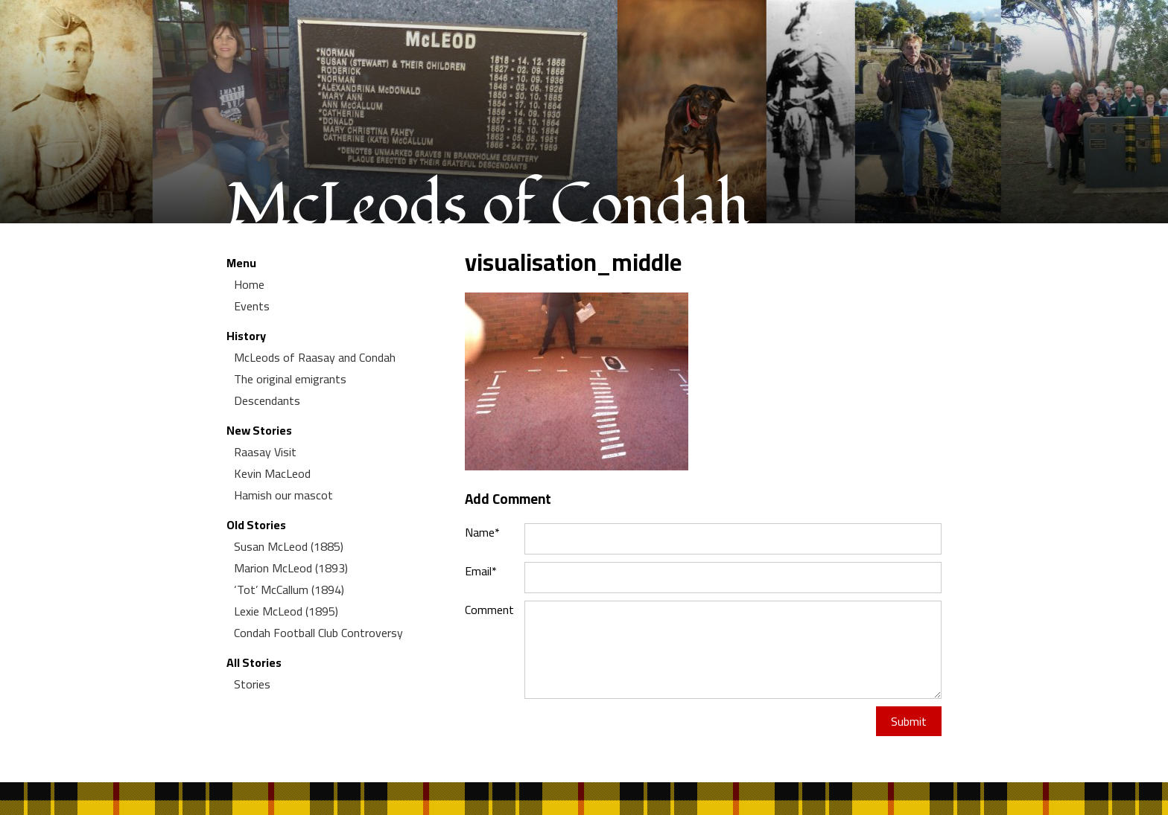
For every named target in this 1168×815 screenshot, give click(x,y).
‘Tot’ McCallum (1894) (289, 589)
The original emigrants (290, 379)
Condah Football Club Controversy (318, 633)
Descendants (267, 400)
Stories (252, 684)
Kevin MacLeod (272, 473)
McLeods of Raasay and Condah (315, 357)
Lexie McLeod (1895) (286, 611)
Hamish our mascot (283, 495)
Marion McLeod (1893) (291, 568)
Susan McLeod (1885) (288, 546)
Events (252, 306)
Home (249, 284)
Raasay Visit (265, 452)
